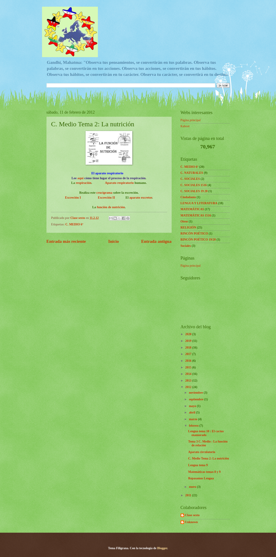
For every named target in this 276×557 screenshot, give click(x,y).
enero (193, 486)
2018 (188, 347)
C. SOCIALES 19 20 (194, 191)
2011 (188, 495)
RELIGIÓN (188, 227)
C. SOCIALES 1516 (194, 185)
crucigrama (104, 192)
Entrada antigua (156, 241)
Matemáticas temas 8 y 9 (204, 472)
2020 (188, 334)
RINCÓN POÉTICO (194, 233)
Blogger (162, 548)
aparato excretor (140, 197)
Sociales (186, 245)
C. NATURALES (192, 173)
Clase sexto (192, 515)
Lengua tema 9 (198, 465)
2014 (188, 374)
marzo (193, 419)
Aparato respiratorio (119, 183)
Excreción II (106, 197)
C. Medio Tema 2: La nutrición (208, 458)
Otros (184, 221)
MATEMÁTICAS (192, 209)
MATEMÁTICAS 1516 (196, 215)
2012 (188, 387)
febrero (194, 425)
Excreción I (73, 197)
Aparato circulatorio (201, 452)
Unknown (191, 522)
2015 (188, 367)
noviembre (196, 392)
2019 (188, 341)
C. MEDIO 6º (74, 224)
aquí (80, 178)
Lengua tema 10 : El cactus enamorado (206, 433)
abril (192, 412)
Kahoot (185, 126)
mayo (193, 406)
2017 (188, 354)
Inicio (113, 241)
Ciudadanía (188, 197)
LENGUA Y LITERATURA (199, 203)
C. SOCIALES (190, 179)
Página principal (191, 120)
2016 (188, 360)
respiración (83, 183)
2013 (188, 380)
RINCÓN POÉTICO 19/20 (198, 239)
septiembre (196, 399)
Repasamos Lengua (201, 478)
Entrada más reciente (66, 241)
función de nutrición (110, 207)
